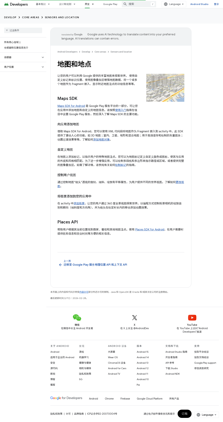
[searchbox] (23, 30)
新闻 (52, 373)
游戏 (81, 351)
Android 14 (143, 357)
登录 (216, 4)
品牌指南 (79, 413)
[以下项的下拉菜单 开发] (94, 4)
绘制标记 (120, 165)
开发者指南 (171, 357)
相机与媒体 (85, 368)
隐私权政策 (85, 373)
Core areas (30, 17)
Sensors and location (62, 17)
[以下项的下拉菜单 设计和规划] (76, 4)
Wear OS (113, 357)
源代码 (54, 368)
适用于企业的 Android (62, 357)
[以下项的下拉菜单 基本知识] (50, 4)
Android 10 (143, 379)
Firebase (125, 398)
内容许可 (83, 292)
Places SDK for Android (149, 229)
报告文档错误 (201, 357)
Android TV (114, 373)
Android (54, 351)
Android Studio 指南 (176, 351)
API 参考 (169, 362)
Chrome (109, 398)
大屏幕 (111, 351)
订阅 (184, 413)
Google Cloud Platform (149, 398)
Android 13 (142, 362)
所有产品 (174, 398)
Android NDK (172, 373)
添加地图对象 (101, 139)
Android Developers (67, 51)
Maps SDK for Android (71, 106)
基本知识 (41, 4)
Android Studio (199, 4)
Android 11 (142, 373)
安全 (52, 362)
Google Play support (205, 362)
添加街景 (79, 203)
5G (81, 379)
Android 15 (143, 351)
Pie (138, 384)
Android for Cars (117, 368)
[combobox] (139, 4)
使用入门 (120, 110)
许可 (68, 413)
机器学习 (84, 357)
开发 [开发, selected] (87, 4)
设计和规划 (65, 4)
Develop (10, 17)
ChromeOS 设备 (117, 362)
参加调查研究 (201, 368)
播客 (52, 384)
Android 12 (143, 368)
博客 (52, 379)
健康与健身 (85, 362)
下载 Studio (171, 368)
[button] (20, 57)
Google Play (110, 4)
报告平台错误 (201, 351)
